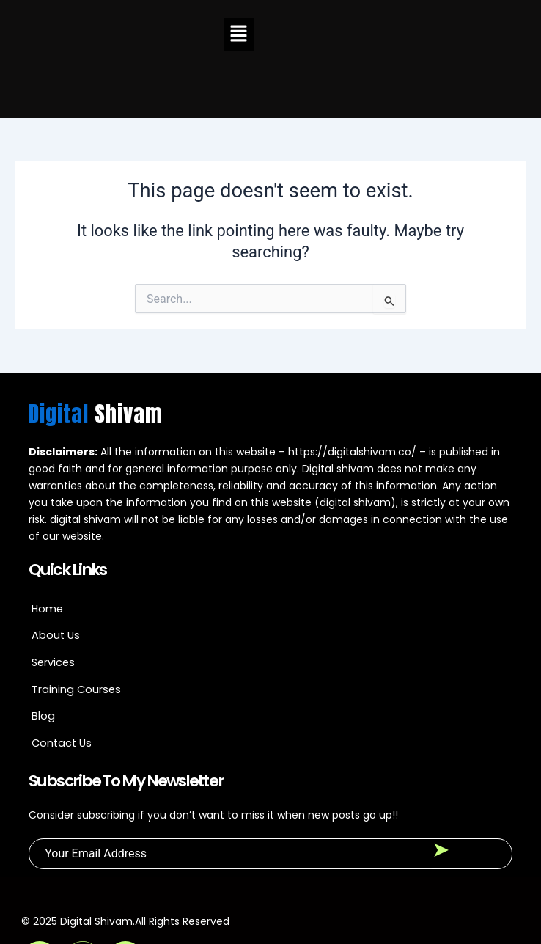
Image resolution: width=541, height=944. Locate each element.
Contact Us (62, 683)
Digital (96, 354)
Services (53, 602)
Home (47, 548)
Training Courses (76, 629)
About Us (56, 575)
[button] (239, 34)
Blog (43, 656)
